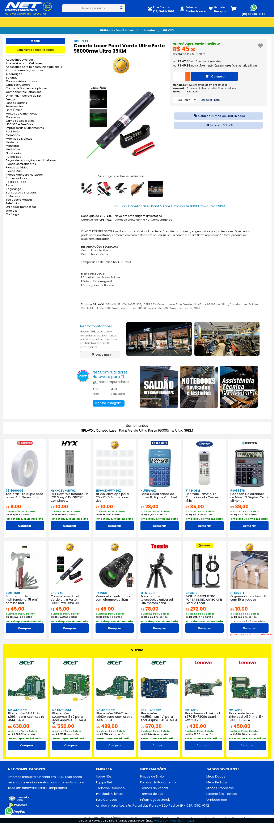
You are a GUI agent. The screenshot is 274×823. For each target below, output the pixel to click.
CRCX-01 (191, 593)
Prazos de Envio (152, 777)
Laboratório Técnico (221, 794)
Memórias (13, 135)
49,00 (105, 609)
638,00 (19, 726)
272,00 (196, 609)
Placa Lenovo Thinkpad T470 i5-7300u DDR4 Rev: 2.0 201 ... (202, 716)
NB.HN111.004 (61, 710)
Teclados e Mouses (19, 200)
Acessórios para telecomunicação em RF (34, 67)
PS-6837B (237, 490)
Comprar (216, 76)
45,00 (15, 609)
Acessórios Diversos (20, 60)
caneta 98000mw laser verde (172, 308)
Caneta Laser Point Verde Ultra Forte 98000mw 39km (192, 304)
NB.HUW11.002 (150, 710)
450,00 (240, 726)
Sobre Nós (104, 777)
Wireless (11, 210)
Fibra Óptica (14, 110)
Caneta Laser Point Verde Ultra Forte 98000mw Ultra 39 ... (66, 599)
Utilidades (148, 30)
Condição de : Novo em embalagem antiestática (121, 216)
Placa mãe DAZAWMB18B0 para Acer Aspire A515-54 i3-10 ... (70, 718)
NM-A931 (191, 710)
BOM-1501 (13, 593)
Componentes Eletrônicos (23, 92)
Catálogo (12, 214)
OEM (197, 308)
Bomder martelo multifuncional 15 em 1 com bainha (22, 599)
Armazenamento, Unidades (25, 70)
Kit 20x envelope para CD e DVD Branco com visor (115, 495)
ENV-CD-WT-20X (108, 490)
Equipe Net (104, 782)
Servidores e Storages (21, 192)
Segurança (13, 189)
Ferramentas (15, 106)
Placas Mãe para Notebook (24, 174)
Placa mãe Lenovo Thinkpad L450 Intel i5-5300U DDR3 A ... (246, 716)
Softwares (13, 196)
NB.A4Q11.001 (17, 710)
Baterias (11, 77)
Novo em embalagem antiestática (207, 85)
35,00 (194, 506)
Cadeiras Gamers (18, 85)
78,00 (149, 609)
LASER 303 (149, 304)
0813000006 (14, 490)
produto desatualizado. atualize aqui (249, 634)
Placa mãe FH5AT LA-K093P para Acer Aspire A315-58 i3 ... (114, 716)
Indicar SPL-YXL (218, 125)
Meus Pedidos (216, 782)
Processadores (16, 178)
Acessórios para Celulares (24, 63)
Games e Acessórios (20, 121)
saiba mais (100, 354)
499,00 (107, 726)
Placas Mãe (14, 171)
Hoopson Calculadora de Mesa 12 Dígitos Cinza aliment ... (249, 497)
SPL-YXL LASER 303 (129, 304)
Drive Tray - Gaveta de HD (23, 96)
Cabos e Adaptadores (21, 81)
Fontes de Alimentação (22, 113)
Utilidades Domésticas (117, 30)
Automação (14, 74)
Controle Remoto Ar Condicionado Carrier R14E (201, 497)
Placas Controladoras (21, 164)
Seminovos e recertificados (35, 50)
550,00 (63, 726)
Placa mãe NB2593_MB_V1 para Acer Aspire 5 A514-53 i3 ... (158, 718)
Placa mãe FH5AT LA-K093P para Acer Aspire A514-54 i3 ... (26, 716)
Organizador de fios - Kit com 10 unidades (249, 598)
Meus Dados (215, 777)
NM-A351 (235, 710)
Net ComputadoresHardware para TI (110, 374)
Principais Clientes (109, 794)
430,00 (196, 726)
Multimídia (13, 149)
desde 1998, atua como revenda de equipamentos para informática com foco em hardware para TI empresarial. (98, 339)
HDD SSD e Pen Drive (19, 124)
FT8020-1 (237, 593)
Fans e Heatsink (16, 103)
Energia (11, 99)
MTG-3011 (147, 593)
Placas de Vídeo (17, 167)
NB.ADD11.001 (105, 710)
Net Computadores (96, 326)
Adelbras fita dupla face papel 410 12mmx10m (24, 495)
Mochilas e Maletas (19, 138)
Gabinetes (13, 117)
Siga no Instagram (109, 403)
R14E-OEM (192, 490)
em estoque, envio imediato (197, 43)
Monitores (13, 146)
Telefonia (12, 203)
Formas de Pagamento (158, 782)
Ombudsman (216, 800)
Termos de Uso (151, 794)
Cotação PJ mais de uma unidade (218, 116)
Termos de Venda (154, 788)
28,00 (149, 506)
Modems (12, 142)
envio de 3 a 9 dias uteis (249, 621)
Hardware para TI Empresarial (25, 13)
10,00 (59, 506)
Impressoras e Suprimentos (25, 128)
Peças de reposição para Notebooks (31, 160)
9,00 (13, 506)
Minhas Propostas (220, 788)
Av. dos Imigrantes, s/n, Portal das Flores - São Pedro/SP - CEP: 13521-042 (152, 806)
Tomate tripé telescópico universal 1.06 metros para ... (156, 599)
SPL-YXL (168, 30)
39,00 (239, 506)
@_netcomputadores (111, 381)
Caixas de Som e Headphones (27, 88)
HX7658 (101, 593)
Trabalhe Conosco (110, 788)
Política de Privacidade (167, 820)
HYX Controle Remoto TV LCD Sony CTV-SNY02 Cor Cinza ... (70, 497)
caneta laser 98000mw (135, 308)
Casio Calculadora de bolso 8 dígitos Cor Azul (158, 495)
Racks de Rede (16, 182)
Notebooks (13, 153)
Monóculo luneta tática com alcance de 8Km (113, 598)
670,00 (151, 726)
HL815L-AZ (147, 490)
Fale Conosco (106, 800)
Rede (9, 185)
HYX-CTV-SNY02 (63, 490)
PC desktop (13, 157)
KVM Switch (13, 131)
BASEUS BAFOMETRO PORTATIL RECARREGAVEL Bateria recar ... (203, 599)
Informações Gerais (155, 800)
